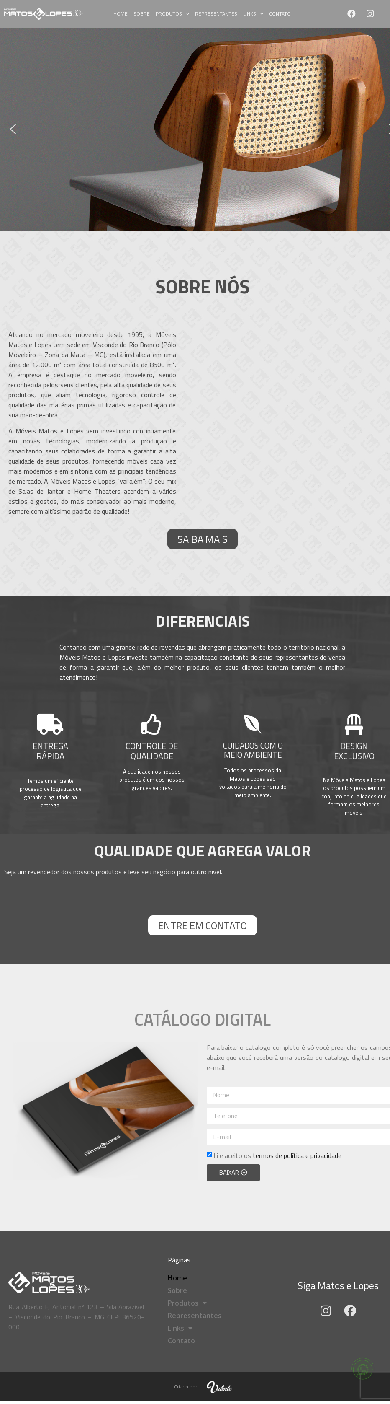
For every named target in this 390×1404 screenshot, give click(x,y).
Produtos (172, 14)
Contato (280, 14)
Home (120, 14)
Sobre (141, 14)
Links (253, 14)
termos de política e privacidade (297, 1155)
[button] (13, 129)
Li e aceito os (277, 1155)
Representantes (216, 14)
